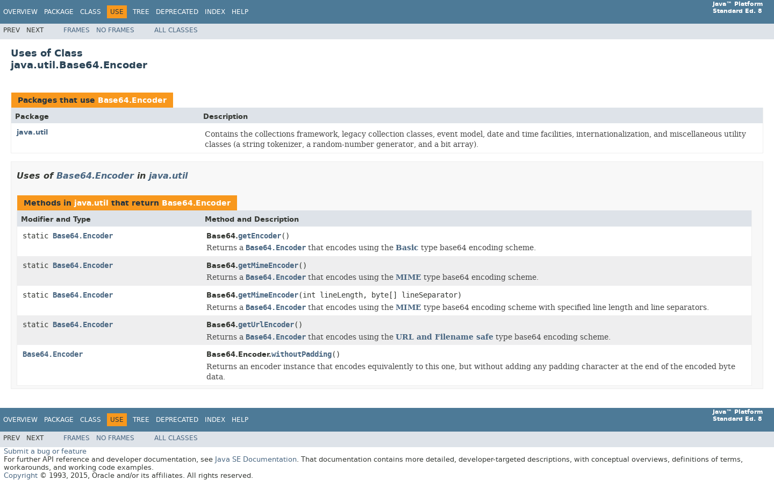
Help (240, 12)
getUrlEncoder (266, 324)
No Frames (115, 30)
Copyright (21, 475)
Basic (407, 247)
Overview (20, 12)
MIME (408, 277)
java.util (32, 132)
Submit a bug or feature (45, 451)
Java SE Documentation (256, 459)
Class (90, 12)
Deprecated (177, 12)
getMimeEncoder (268, 265)
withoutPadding (301, 354)
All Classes (176, 30)
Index (215, 12)
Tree (141, 12)
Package (59, 12)
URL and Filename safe (444, 337)
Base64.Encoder (132, 100)
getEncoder (259, 236)
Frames (76, 30)
